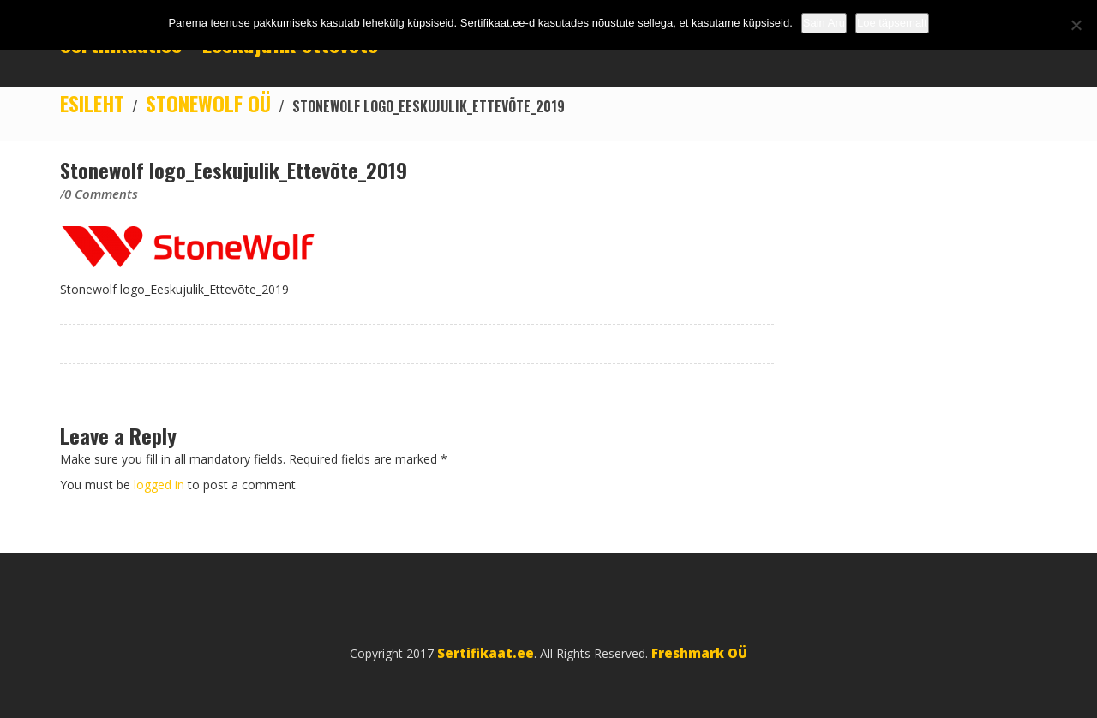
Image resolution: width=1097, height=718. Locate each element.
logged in (161, 484)
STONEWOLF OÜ (208, 102)
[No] (1075, 24)
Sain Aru (824, 22)
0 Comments (101, 193)
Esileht (92, 102)
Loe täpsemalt (892, 22)
